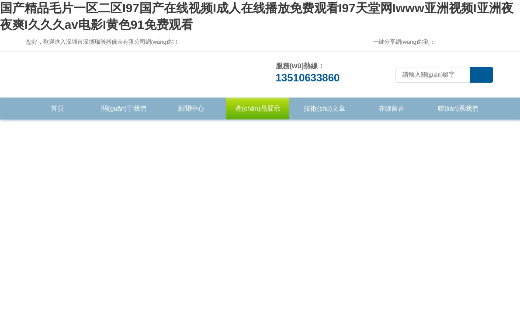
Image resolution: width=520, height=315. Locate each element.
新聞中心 (191, 108)
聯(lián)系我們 (458, 108)
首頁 (57, 108)
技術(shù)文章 (324, 108)
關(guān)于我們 (123, 108)
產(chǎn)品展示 (258, 108)
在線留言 (391, 108)
